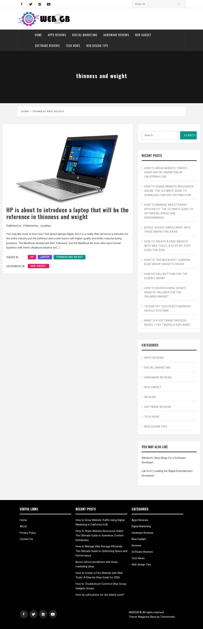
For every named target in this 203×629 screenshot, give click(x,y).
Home (38, 35)
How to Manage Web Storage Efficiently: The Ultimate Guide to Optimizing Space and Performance (168, 211)
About (23, 526)
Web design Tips (97, 46)
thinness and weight (69, 257)
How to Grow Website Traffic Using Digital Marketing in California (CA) (166, 172)
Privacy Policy (28, 532)
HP (32, 257)
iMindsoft (147, 458)
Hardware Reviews (116, 35)
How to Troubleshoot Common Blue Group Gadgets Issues (167, 262)
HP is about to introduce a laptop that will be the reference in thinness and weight (67, 213)
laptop (44, 257)
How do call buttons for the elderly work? (166, 276)
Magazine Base (147, 616)
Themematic (167, 616)
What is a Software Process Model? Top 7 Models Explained (167, 322)
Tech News (73, 46)
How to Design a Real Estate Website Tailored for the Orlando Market (165, 292)
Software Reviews (47, 46)
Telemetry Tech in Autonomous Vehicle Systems (167, 308)
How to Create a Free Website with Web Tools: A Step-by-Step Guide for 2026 (167, 246)
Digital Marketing (84, 35)
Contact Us (26, 539)
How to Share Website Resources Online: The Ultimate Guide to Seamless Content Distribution (169, 191)
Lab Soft (147, 471)
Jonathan (45, 225)
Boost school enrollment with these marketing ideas (167, 229)
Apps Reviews (57, 35)
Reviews (150, 397)
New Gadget (143, 35)
